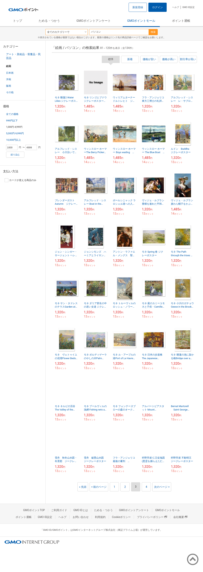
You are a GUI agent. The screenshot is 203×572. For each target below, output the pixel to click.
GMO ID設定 (188, 7)
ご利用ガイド (59, 510)
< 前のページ (99, 486)
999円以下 (12, 120)
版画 (8, 85)
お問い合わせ (81, 517)
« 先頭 (82, 486)
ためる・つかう (49, 21)
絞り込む (15, 154)
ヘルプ (175, 7)
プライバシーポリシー (152, 517)
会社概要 (180, 517)
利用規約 (100, 517)
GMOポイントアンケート (93, 21)
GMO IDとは (80, 510)
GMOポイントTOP (34, 510)
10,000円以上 (13, 139)
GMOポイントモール (141, 21)
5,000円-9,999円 (15, 133)
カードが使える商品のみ (20, 180)
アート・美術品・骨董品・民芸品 (23, 56)
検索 (153, 32)
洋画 (8, 79)
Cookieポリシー (121, 517)
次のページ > (162, 486)
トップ (17, 21)
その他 (10, 92)
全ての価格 (12, 114)
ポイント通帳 (181, 21)
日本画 (10, 72)
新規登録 (137, 7)
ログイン (157, 7)
